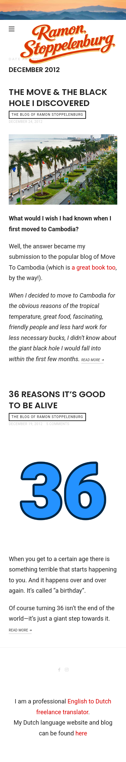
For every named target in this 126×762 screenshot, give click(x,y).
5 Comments (57, 424)
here (81, 733)
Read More (90, 360)
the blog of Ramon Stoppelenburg (47, 114)
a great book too (93, 267)
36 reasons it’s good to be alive (57, 399)
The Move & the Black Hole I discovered (58, 97)
